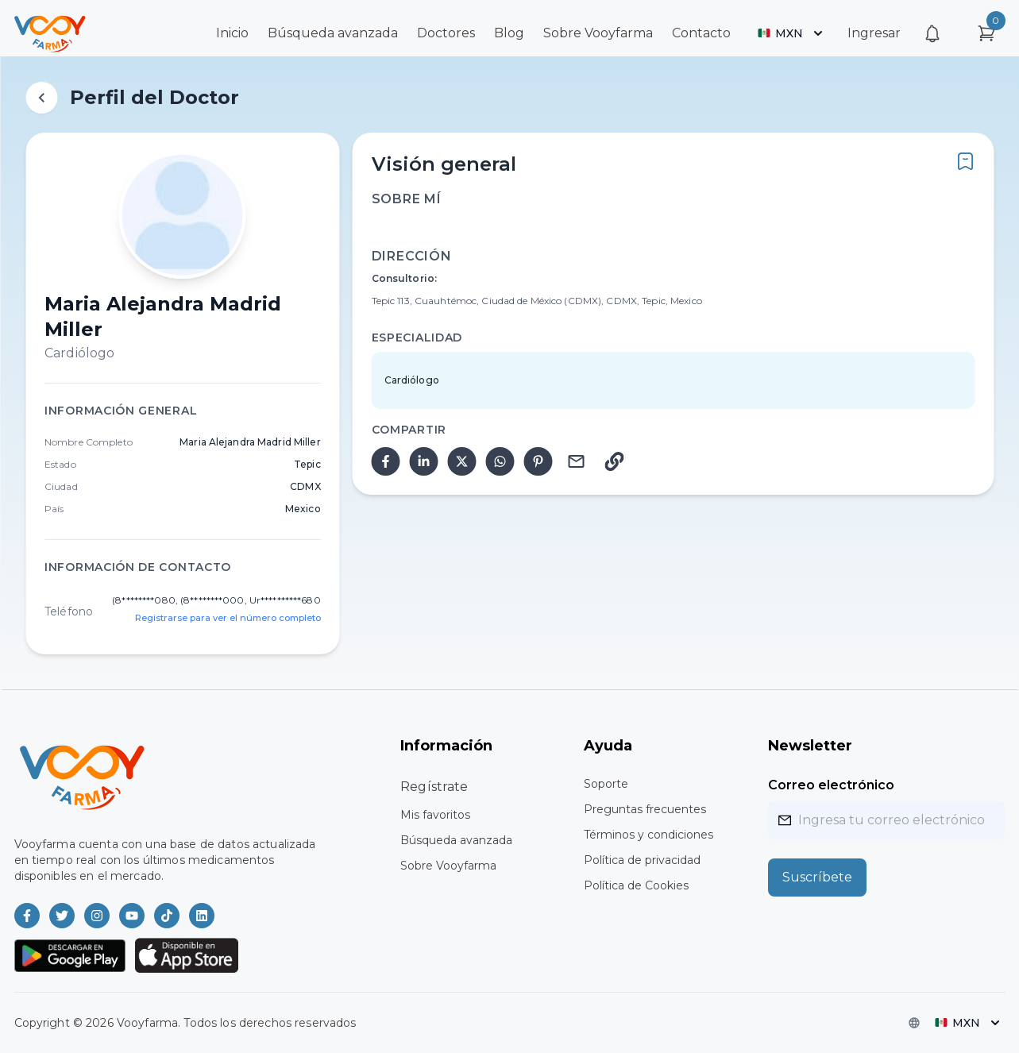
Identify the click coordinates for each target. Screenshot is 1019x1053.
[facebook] (386, 461)
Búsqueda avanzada (333, 32)
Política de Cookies (636, 885)
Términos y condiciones (648, 834)
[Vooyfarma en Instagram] (97, 915)
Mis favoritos (435, 815)
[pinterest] (538, 461)
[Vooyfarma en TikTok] (166, 915)
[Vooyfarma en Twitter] (62, 915)
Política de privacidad (642, 860)
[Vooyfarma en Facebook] (27, 915)
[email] (576, 461)
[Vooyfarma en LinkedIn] (201, 915)
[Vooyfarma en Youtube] (132, 915)
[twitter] (462, 461)
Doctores (446, 32)
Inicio (232, 32)
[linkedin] (424, 461)
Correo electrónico (831, 785)
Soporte (606, 784)
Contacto (701, 32)
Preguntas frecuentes (645, 809)
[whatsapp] (500, 461)
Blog (509, 32)
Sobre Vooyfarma (598, 32)
